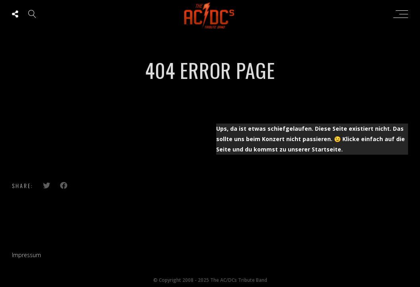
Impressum (26, 255)
